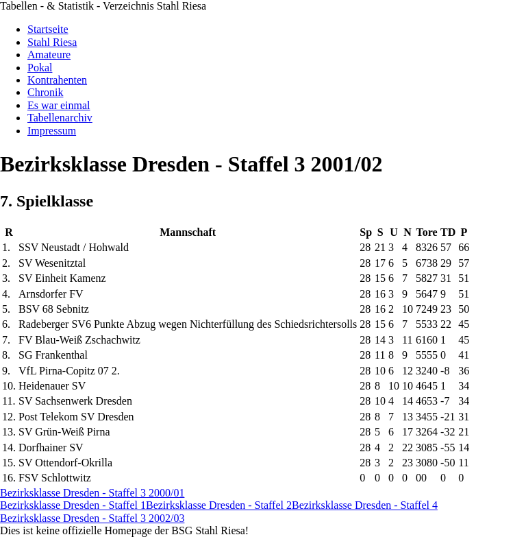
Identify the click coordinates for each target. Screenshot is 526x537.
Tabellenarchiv (59, 117)
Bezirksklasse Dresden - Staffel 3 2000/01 (92, 493)
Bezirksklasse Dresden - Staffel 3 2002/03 (92, 518)
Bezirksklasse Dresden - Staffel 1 (73, 505)
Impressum (51, 130)
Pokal (39, 67)
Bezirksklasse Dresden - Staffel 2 (219, 505)
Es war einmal (58, 105)
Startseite (47, 29)
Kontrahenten (57, 80)
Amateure (49, 54)
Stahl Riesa (52, 42)
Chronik (45, 92)
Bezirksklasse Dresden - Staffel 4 (365, 505)
